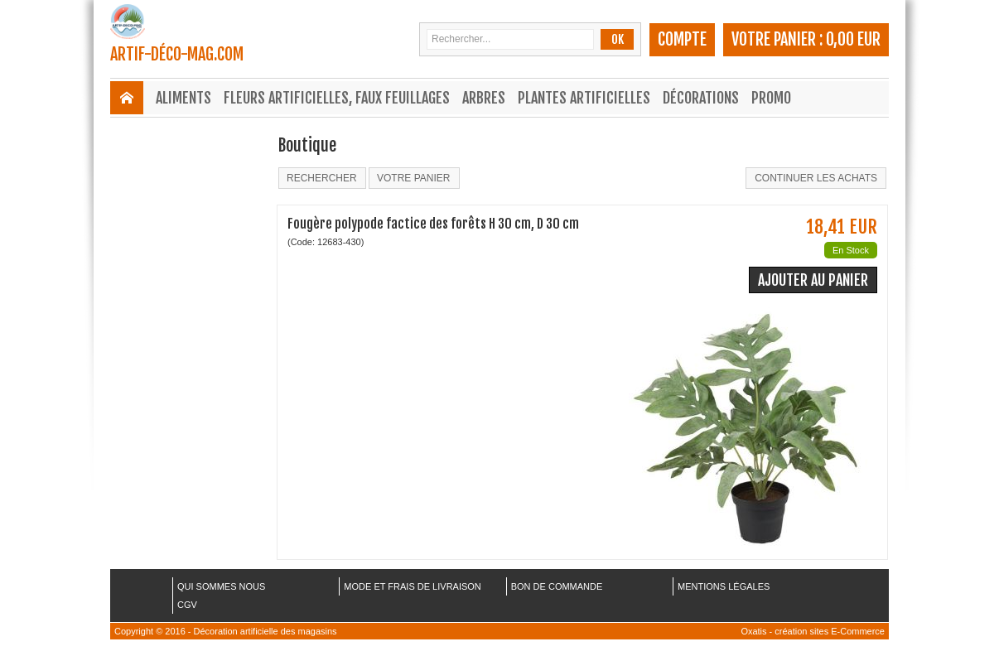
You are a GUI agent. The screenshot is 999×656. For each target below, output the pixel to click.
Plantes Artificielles (584, 98)
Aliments (183, 98)
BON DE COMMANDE (557, 586)
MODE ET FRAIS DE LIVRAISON (412, 586)
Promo (771, 98)
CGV (187, 605)
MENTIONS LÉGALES (724, 586)
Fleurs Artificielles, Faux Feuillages (337, 98)
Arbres (483, 98)
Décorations (701, 98)
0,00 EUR (853, 39)
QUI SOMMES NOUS (221, 586)
